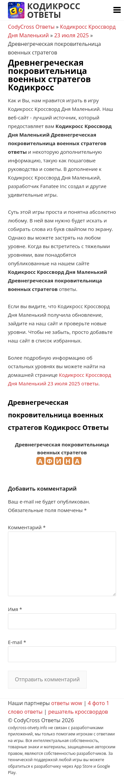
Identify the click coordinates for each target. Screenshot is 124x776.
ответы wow (66, 703)
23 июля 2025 (71, 35)
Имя (15, 609)
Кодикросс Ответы (53, 10)
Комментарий (27, 527)
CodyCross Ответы (31, 26)
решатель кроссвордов (78, 711)
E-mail (17, 642)
